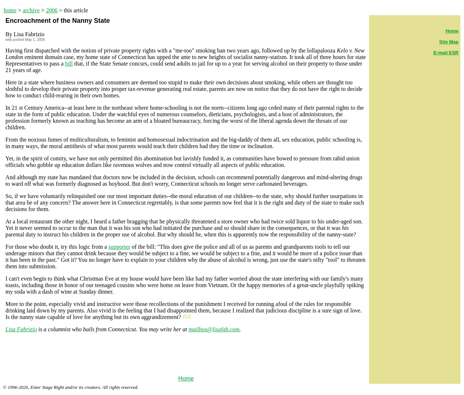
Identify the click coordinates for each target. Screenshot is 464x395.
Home (186, 378)
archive (31, 10)
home (10, 10)
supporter (119, 247)
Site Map (449, 42)
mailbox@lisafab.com (213, 329)
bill (68, 63)
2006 (52, 10)
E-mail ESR (446, 52)
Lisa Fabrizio (21, 329)
